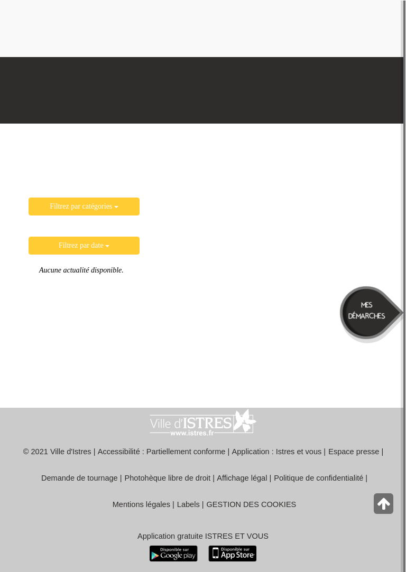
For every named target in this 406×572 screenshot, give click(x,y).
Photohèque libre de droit (168, 478)
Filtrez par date (84, 245)
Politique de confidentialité (318, 478)
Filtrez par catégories (84, 206)
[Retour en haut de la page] (384, 506)
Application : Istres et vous (277, 451)
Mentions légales (141, 504)
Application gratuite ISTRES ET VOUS (203, 536)
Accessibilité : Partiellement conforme (162, 451)
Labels (188, 504)
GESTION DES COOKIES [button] (252, 504)
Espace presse (353, 451)
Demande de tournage (79, 478)
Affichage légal (242, 478)
